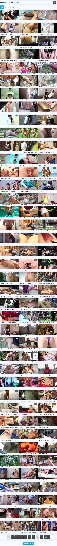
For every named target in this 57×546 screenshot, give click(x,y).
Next (47, 537)
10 (41, 537)
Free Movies (6, 2)
